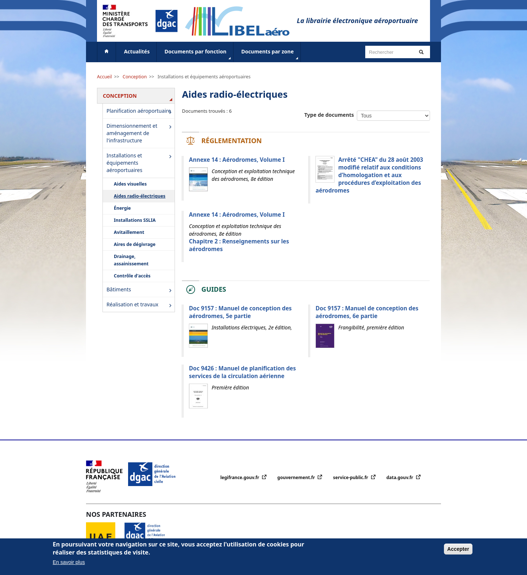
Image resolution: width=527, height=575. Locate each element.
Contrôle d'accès (132, 276)
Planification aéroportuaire (140, 111)
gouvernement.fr (296, 477)
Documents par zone (270, 54)
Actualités (137, 51)
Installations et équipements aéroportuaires (204, 77)
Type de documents (329, 114)
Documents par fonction (198, 54)
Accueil (104, 77)
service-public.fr (351, 477)
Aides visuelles (130, 184)
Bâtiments (140, 290)
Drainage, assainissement (131, 260)
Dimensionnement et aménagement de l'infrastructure (140, 133)
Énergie (122, 208)
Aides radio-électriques (139, 196)
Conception (135, 77)
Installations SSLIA (135, 220)
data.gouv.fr (400, 477)
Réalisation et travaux (140, 305)
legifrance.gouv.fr (240, 477)
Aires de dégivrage (135, 244)
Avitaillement (129, 232)
